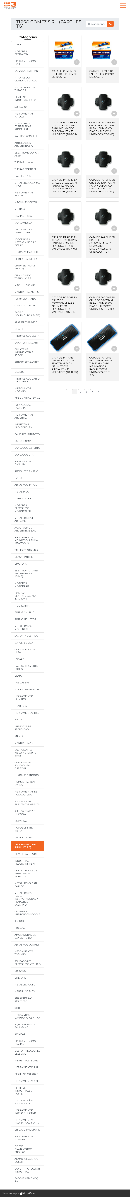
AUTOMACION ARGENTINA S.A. (23, 144)
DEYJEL (18, 329)
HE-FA (18, 719)
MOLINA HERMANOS (26, 689)
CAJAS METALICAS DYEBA (25, 783)
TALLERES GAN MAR (26, 550)
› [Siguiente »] (98, 389)
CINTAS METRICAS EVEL (25, 63)
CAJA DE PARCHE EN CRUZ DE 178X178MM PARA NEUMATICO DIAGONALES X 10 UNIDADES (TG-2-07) (102, 185)
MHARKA (19, 209)
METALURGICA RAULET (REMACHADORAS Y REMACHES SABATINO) (26, 899)
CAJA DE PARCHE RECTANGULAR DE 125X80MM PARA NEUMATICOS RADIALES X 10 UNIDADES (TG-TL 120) (100, 364)
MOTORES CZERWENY (21, 53)
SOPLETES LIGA (23, 642)
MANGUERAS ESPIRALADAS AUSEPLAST (22, 126)
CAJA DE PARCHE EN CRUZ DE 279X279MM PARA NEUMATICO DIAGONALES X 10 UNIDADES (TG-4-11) (102, 243)
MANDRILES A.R (23, 743)
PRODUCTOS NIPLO (26, 471)
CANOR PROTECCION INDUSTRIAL (27, 1170)
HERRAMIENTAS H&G (26, 713)
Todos (17, 44)
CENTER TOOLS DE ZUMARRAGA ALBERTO (25, 873)
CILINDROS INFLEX (25, 259)
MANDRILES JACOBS (26, 292)
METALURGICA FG (24, 984)
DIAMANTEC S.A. (23, 216)
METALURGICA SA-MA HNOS (27, 184)
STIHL (17, 1008)
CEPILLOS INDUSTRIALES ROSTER (23, 1091)
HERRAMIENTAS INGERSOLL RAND (25, 1112)
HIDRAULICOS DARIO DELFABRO (27, 380)
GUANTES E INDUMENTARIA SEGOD (23, 352)
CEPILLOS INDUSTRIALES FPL (25, 99)
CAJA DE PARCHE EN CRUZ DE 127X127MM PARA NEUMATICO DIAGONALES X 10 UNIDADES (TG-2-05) (102, 128)
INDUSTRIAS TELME (26, 1060)
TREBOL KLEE (22, 498)
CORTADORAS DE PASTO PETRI (24, 406)
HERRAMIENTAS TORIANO (24, 953)
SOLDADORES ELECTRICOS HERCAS (27, 803)
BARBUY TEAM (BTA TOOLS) (26, 667)
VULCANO (20, 971)
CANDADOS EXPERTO (27, 447)
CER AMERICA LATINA (27, 398)
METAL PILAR (22, 491)
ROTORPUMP (22, 441)
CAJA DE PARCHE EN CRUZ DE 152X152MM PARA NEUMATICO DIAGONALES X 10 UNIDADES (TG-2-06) (65, 185)
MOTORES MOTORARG (21, 585)
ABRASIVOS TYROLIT (26, 484)
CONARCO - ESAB (24, 305)
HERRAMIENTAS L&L (26, 1067)
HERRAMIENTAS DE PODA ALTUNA (26, 793)
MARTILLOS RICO (24, 991)
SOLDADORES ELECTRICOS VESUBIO (27, 963)
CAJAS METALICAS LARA (25, 651)
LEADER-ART (22, 706)
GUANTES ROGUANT (26, 342)
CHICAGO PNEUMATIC (27, 1129)
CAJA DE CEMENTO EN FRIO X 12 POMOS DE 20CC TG (102, 74)
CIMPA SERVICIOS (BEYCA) (25, 267)
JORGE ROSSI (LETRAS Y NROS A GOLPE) (25, 242)
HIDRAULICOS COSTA (26, 335)
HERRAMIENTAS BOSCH (24, 194)
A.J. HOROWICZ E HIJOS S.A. (24, 813)
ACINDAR (19, 1034)
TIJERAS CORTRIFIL (25, 169)
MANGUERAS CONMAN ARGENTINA (27, 1016)
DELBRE (19, 372)
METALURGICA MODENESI (22, 628)
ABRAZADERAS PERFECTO (23, 1000)
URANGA (19, 928)
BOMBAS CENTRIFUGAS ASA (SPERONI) (25, 596)
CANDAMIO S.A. (23, 223)
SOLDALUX (20, 107)
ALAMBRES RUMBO (26, 322)
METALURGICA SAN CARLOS (25, 885)
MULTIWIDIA (21, 605)
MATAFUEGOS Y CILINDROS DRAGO (25, 79)
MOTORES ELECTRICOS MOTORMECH (22, 508)
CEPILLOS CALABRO (26, 1074)
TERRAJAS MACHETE (26, 252)
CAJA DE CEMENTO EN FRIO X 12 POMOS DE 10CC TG (65, 74)
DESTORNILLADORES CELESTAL (27, 1052)
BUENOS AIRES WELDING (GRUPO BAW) (25, 752)
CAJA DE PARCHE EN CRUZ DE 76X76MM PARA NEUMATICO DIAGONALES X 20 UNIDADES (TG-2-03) (102, 302)
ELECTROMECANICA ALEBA (26, 154)
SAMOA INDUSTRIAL (26, 635)
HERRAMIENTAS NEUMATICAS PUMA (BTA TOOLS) (26, 540)
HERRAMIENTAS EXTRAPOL (24, 698)
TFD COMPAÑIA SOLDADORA (23, 1102)
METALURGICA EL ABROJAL (24, 519)
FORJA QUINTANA (25, 298)
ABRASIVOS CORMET (26, 944)
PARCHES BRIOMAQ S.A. (26, 1180)
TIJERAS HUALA (23, 162)
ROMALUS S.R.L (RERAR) (23, 829)
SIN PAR (19, 921)
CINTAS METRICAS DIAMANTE (25, 1043)
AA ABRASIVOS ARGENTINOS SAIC (25, 529)
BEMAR (18, 675)
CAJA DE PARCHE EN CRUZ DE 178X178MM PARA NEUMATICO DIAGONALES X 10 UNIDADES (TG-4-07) (65, 242)
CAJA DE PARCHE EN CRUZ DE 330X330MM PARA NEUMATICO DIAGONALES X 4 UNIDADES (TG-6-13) (65, 303)
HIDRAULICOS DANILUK (22, 463)
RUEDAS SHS (22, 682)
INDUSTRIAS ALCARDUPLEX (23, 426)
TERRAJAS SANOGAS (26, 775)
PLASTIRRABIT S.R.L (26, 854)
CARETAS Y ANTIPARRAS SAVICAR (27, 913)
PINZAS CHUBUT (24, 612)
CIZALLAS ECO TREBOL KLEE (22, 277)
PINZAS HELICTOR (25, 619)
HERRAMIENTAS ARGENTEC (24, 416)
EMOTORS (20, 563)
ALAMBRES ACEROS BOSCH (26, 1160)
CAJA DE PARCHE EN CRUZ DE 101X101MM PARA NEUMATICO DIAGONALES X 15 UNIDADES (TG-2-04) (65, 128)
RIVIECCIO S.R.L (23, 837)
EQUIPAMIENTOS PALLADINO (24, 1026)
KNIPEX (18, 736)
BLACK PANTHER (24, 557)
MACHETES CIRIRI (25, 285)
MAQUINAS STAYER (25, 202)
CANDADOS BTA (23, 454)
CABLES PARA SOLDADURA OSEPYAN (22, 765)
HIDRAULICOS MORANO (22, 390)
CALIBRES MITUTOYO (27, 434)
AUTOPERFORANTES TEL (26, 364)
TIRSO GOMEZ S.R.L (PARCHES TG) (25, 846)
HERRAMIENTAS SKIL (26, 1081)
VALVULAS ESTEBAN (26, 71)
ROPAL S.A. (20, 821)
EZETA (18, 478)
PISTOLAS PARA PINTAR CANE (23, 231)
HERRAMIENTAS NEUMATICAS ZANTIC (26, 1121)
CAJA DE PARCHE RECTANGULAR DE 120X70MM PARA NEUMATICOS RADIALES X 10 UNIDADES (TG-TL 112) (63, 364)
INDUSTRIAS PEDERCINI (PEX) (24, 862)
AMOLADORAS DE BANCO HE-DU (25, 936)
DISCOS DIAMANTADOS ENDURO (23, 1149)
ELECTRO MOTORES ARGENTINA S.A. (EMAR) (26, 573)
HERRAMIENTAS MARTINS (24, 1138)
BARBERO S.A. (22, 176)
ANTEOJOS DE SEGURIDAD (22, 728)
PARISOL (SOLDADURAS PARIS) (27, 314)
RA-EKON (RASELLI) (25, 136)
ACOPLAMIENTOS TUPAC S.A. (24, 89)
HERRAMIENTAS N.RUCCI (24, 115)
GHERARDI (20, 977)
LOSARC (19, 659)
